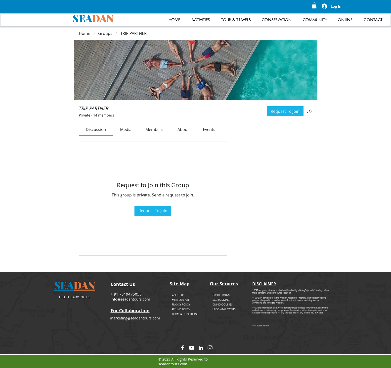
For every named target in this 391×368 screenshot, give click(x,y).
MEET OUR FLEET (181, 300)
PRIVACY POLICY (181, 304)
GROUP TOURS (221, 295)
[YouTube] (191, 348)
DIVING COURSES (223, 304)
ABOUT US (178, 295)
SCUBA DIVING (221, 300)
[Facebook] (182, 348)
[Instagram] (210, 348)
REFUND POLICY (181, 309)
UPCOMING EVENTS (224, 309)
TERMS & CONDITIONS (185, 314)
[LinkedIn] (201, 348)
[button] (314, 5)
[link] (96, 129)
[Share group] (309, 111)
